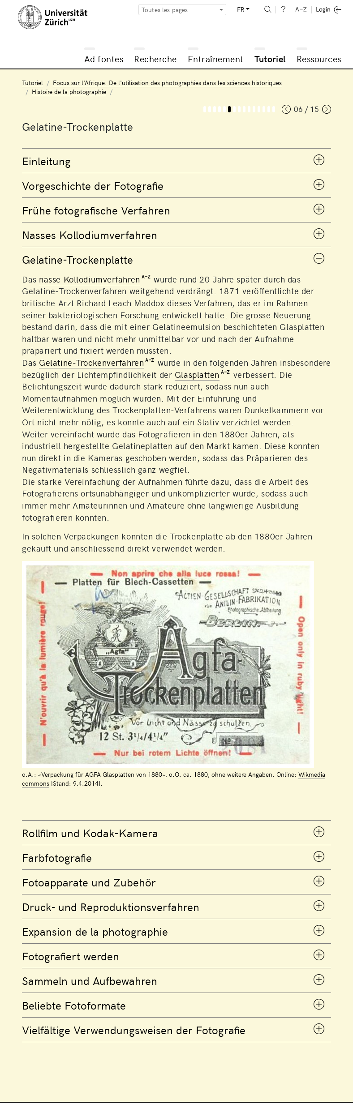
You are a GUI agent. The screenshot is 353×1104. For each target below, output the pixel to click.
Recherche (155, 58)
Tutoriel (270, 58)
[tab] (176, 161)
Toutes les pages (165, 9)
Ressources (319, 58)
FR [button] (240, 9)
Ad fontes (104, 58)
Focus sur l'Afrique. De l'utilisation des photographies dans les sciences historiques (167, 82)
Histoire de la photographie (69, 91)
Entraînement (216, 58)
